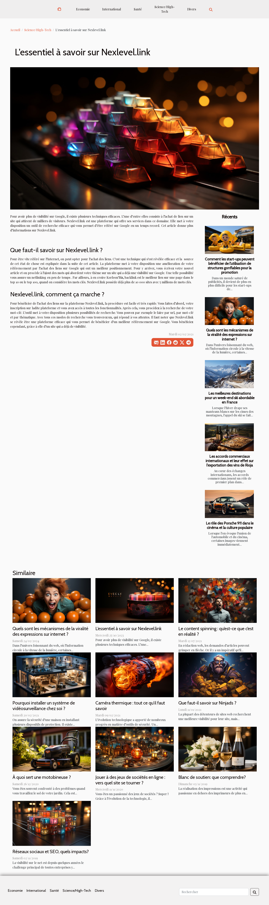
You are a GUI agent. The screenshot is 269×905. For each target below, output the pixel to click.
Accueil (15, 30)
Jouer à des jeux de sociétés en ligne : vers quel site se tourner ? (130, 780)
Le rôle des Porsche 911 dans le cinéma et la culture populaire (229, 525)
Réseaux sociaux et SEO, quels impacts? (50, 851)
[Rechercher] (214, 892)
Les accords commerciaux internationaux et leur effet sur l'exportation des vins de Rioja (229, 460)
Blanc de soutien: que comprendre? (212, 777)
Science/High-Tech (165, 9)
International (111, 9)
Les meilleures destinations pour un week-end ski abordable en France (229, 397)
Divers (191, 9)
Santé (138, 9)
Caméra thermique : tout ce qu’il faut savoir (130, 705)
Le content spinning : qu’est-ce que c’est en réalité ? (215, 631)
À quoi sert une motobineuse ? (41, 777)
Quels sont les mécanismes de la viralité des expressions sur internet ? (229, 334)
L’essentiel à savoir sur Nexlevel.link (128, 628)
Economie (83, 9)
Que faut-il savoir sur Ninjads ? (207, 703)
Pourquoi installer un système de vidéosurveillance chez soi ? (43, 705)
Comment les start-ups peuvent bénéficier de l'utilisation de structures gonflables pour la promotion (229, 266)
